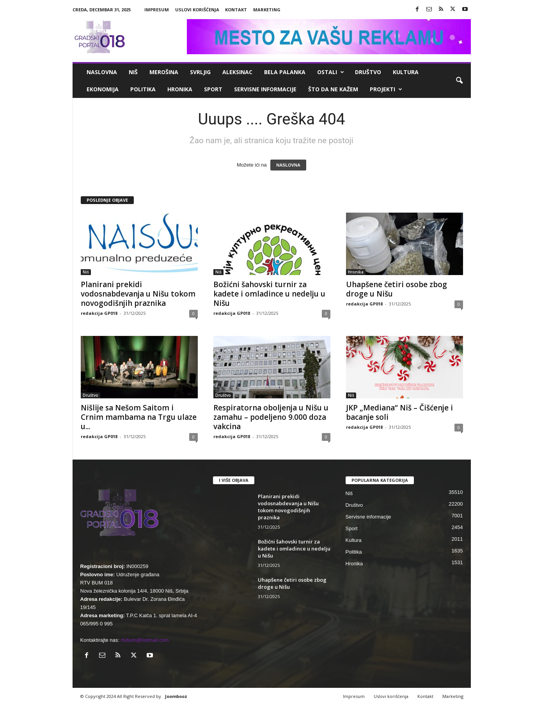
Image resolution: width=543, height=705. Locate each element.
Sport (213, 89)
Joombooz (176, 696)
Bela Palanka (284, 72)
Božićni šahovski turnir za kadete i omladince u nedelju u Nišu (269, 293)
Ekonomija (103, 89)
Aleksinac (237, 72)
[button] (459, 80)
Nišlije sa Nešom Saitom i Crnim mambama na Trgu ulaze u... (139, 417)
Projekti (386, 89)
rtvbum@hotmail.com (145, 640)
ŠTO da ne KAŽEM (333, 89)
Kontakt (236, 9)
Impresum (156, 9)
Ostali (330, 72)
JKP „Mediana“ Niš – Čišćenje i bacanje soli (399, 412)
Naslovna (102, 72)
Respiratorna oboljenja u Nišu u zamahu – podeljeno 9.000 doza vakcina (270, 417)
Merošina (163, 72)
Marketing (266, 9)
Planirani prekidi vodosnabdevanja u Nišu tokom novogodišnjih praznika (138, 293)
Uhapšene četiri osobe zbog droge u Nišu (396, 289)
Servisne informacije (265, 89)
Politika (143, 89)
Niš (133, 72)
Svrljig (200, 72)
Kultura (406, 72)
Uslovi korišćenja (197, 9)
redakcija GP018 (99, 313)
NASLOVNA (288, 165)
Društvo (368, 72)
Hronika (179, 89)
